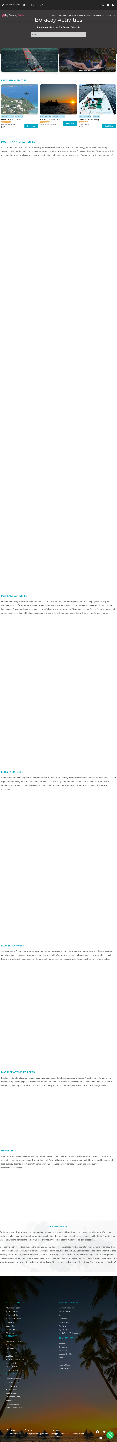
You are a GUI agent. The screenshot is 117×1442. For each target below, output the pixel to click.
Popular (96, 116)
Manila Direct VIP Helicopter (69, 1333)
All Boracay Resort (13, 1308)
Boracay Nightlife (65, 1354)
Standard (62, 1315)
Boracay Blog (64, 1343)
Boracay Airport (12, 1390)
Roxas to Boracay (13, 1404)
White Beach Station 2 (14, 1315)
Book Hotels (56, 15)
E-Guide (61, 1361)
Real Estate (63, 1347)
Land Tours (10, 1356)
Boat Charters (11, 1345)
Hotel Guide (66, 15)
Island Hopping (11, 1352)
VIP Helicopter (64, 1322)
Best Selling (45, 116)
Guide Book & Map (13, 1382)
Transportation (98, 15)
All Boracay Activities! (14, 1341)
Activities (87, 15)
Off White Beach (12, 1330)
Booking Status (64, 1365)
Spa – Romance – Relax (15, 1360)
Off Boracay (10, 1333)
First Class (63, 1319)
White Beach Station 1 (14, 1311)
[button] (2, 59)
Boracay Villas (77, 15)
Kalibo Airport (11, 1400)
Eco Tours (10, 1349)
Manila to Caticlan (12, 1393)
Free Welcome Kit (12, 1386)
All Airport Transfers (66, 1308)
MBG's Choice (7, 116)
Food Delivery (64, 1369)
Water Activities (11, 1363)
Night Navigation (65, 1330)
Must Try (19, 116)
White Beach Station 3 (14, 1319)
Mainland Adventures (14, 1408)
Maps (61, 1358)
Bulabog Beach (11, 1322)
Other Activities (11, 1367)
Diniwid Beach (11, 1326)
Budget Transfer (65, 1311)
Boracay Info (110, 15)
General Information (13, 1379)
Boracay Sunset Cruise (14, 1370)
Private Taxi (63, 1326)
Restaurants (63, 1350)
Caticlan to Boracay (13, 1397)
